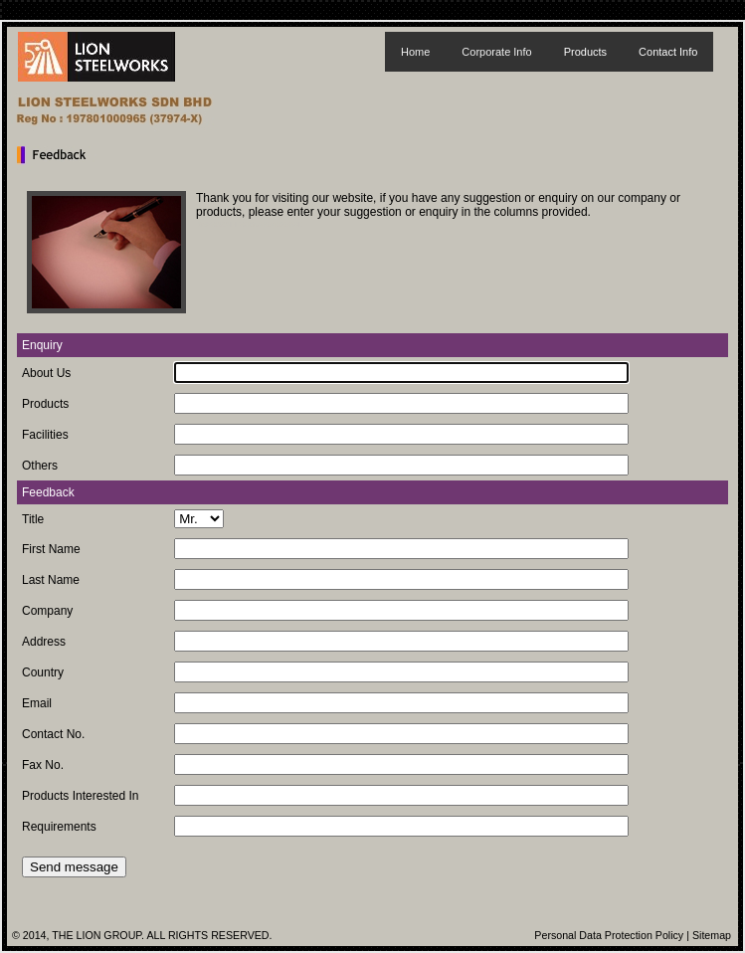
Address (44, 642)
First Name (51, 549)
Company (47, 611)
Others (40, 466)
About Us (46, 373)
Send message (74, 866)
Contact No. (53, 734)
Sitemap (711, 935)
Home (415, 52)
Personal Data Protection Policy (608, 935)
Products (585, 52)
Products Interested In (80, 796)
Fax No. (43, 765)
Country (43, 672)
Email (37, 703)
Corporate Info (496, 52)
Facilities (45, 435)
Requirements (59, 827)
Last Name (51, 580)
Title (33, 519)
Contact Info (668, 52)
